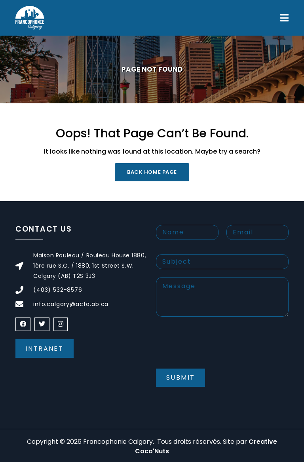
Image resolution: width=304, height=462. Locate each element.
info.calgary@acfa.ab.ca (70, 304)
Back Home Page (152, 172)
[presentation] (216, 349)
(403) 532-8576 (57, 290)
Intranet (44, 348)
